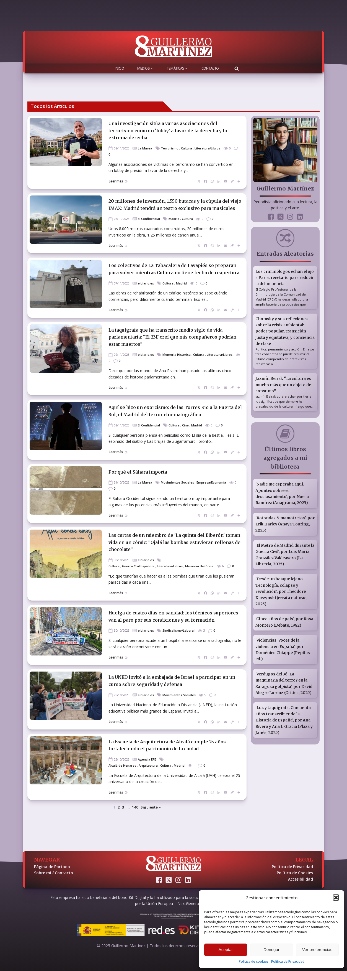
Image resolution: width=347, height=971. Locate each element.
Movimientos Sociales (177, 482)
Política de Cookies (295, 872)
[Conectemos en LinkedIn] (299, 216)
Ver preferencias (317, 949)
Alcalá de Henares (122, 765)
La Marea (145, 148)
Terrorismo (169, 148)
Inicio (119, 68)
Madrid (174, 219)
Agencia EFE (147, 759)
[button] (336, 897)
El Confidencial (149, 219)
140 (135, 807)
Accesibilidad (300, 879)
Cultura (186, 148)
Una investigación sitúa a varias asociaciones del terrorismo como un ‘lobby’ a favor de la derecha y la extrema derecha (167, 130)
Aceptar (226, 949)
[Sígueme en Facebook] (270, 216)
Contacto (210, 68)
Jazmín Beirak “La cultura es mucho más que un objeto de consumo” (283, 384)
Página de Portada (52, 866)
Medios (145, 68)
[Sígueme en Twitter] (280, 216)
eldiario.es (146, 283)
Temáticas (177, 68)
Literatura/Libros (207, 148)
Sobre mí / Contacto (53, 872)
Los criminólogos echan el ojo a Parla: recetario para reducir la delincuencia (284, 277)
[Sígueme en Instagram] (290, 216)
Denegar (271, 949)
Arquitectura (148, 765)
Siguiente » (151, 807)
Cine (185, 425)
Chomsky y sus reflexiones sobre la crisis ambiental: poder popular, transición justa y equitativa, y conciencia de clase (285, 331)
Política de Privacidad (287, 961)
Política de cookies (253, 961)
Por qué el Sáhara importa (137, 472)
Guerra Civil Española (138, 566)
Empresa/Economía (211, 482)
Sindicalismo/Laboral (178, 630)
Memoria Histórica (176, 354)
